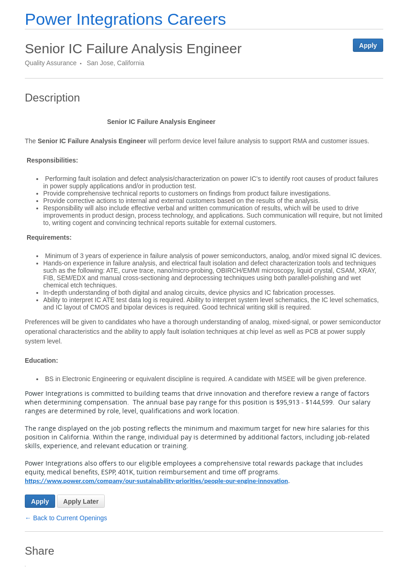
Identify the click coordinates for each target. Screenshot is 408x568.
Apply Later (81, 501)
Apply (368, 45)
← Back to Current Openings (66, 518)
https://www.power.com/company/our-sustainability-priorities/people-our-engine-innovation (156, 481)
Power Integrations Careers (125, 19)
